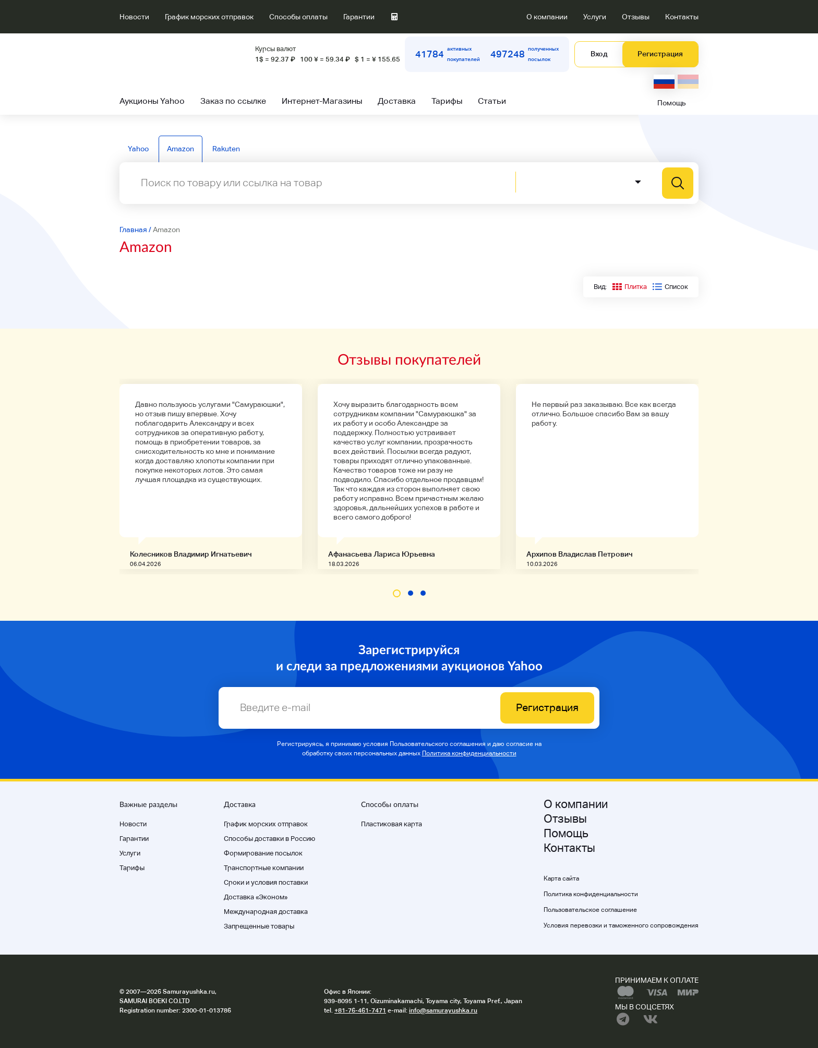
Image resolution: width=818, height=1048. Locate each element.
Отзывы (635, 17)
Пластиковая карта (391, 824)
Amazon (180, 148)
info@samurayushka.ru (443, 1010)
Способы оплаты (298, 17)
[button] (396, 593)
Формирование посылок (263, 853)
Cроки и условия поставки (266, 882)
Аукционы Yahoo (152, 101)
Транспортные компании (264, 868)
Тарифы (446, 101)
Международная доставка (266, 912)
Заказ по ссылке (233, 101)
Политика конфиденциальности (469, 753)
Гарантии (359, 17)
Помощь (671, 103)
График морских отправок (209, 17)
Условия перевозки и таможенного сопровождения (621, 925)
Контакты (682, 17)
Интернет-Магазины (322, 101)
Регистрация (660, 54)
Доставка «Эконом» (255, 897)
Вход (599, 54)
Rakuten (226, 148)
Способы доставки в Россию (269, 838)
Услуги (594, 17)
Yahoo (138, 148)
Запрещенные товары (259, 926)
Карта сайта (561, 878)
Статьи (492, 101)
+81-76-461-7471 (360, 1010)
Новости (134, 17)
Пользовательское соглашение (590, 909)
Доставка (397, 101)
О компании (547, 17)
